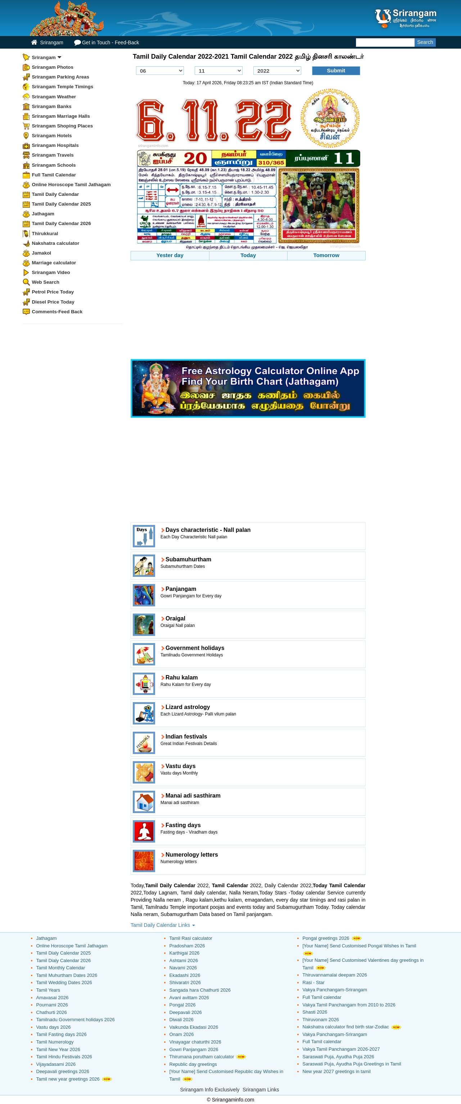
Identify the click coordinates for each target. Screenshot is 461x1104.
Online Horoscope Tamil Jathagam (71, 184)
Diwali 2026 (182, 1019)
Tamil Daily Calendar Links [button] (163, 925)
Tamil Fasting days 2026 (61, 1034)
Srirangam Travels (53, 155)
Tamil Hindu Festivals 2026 (64, 1056)
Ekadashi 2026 (185, 975)
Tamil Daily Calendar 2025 (61, 204)
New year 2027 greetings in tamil (337, 1071)
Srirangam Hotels (52, 135)
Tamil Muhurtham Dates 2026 (67, 975)
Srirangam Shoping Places (62, 126)
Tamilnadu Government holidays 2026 (75, 1019)
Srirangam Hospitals (55, 145)
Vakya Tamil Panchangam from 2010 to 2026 (349, 1004)
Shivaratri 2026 (185, 982)
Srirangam (47, 42)
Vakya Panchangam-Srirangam (335, 989)
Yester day (170, 255)
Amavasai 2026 (52, 997)
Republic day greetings (193, 1064)
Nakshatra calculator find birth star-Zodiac (346, 1026)
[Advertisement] (248, 310)
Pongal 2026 (183, 1004)
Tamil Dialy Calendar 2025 (63, 953)
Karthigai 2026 (185, 953)
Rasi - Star (314, 982)
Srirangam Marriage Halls (61, 116)
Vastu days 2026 (53, 1027)
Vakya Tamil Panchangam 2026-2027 (341, 1049)
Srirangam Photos (52, 67)
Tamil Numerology (55, 1042)
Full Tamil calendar (322, 997)
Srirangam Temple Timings (63, 86)
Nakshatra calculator (56, 243)
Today (248, 255)
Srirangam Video (51, 272)
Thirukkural (45, 233)
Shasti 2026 (315, 1012)
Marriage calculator (54, 262)
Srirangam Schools (54, 165)
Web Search (45, 282)
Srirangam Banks (52, 106)
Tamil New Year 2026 (58, 1049)
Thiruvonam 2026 (321, 1019)
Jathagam (43, 213)
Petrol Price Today (53, 292)
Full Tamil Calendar (54, 175)
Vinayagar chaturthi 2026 (195, 1042)
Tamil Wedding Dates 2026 (64, 982)
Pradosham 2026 (187, 945)
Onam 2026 (182, 1034)
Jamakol (41, 253)
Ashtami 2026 (184, 960)
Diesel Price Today (53, 302)
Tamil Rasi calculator (191, 938)
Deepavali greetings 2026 (62, 1071)
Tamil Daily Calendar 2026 (61, 223)
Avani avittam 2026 (189, 997)
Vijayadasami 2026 (56, 1064)
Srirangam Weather (54, 96)
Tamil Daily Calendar (55, 194)
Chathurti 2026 (51, 1012)
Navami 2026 (183, 967)
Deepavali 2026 (186, 1012)
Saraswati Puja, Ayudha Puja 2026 (338, 1056)
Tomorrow (326, 255)
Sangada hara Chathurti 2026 (200, 990)
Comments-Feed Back (57, 311)
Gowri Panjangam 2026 (194, 1049)
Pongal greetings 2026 (326, 938)
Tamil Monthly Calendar (60, 967)
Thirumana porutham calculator (202, 1056)
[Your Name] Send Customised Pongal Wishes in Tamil (359, 945)
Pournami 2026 (52, 1004)
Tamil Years (48, 990)
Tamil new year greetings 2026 (68, 1079)
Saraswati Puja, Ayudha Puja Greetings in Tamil (352, 1064)
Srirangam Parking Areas (61, 77)
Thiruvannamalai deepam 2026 (335, 975)
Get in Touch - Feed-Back (106, 42)
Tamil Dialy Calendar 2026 (63, 960)
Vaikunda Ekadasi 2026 (194, 1027)
